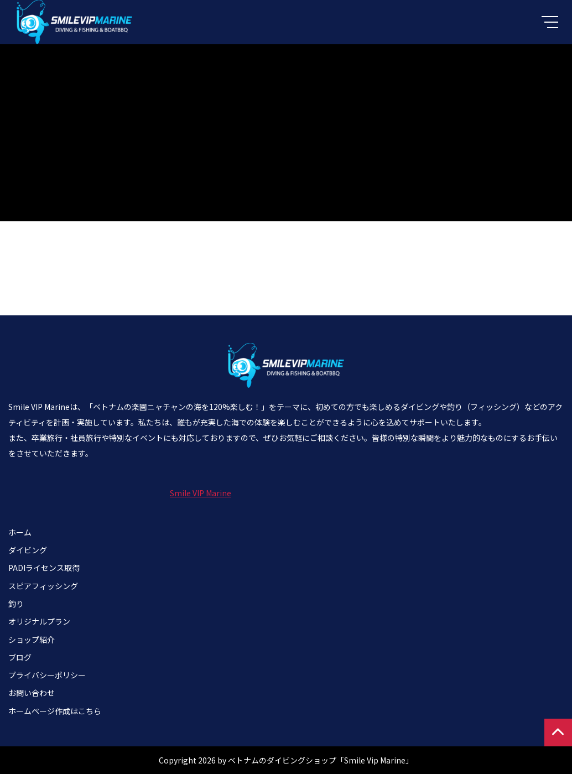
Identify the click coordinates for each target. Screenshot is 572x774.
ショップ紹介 (31, 639)
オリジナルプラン (39, 621)
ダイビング (27, 549)
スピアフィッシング (43, 585)
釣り (16, 603)
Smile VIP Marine (200, 492)
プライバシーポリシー (47, 675)
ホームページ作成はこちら (54, 710)
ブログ (20, 657)
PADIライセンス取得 (44, 567)
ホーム (20, 532)
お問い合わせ (31, 692)
